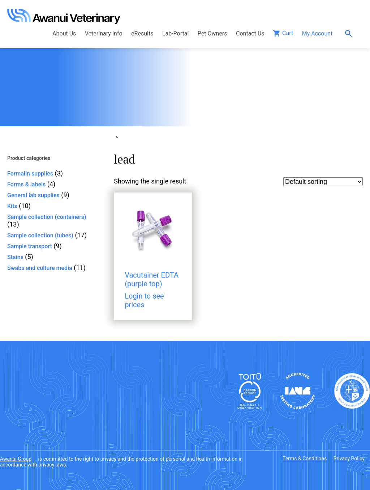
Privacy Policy (349, 458)
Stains (15, 257)
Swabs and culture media (39, 268)
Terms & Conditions (305, 458)
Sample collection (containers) (46, 217)
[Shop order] (323, 181)
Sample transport (29, 246)
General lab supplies (33, 195)
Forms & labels (26, 184)
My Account (317, 33)
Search (350, 33)
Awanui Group (15, 459)
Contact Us (250, 33)
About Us (64, 33)
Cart (287, 33)
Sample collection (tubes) (40, 235)
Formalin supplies (30, 173)
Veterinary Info (103, 33)
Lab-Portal (175, 33)
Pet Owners (212, 33)
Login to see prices (144, 300)
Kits (12, 206)
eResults (142, 33)
